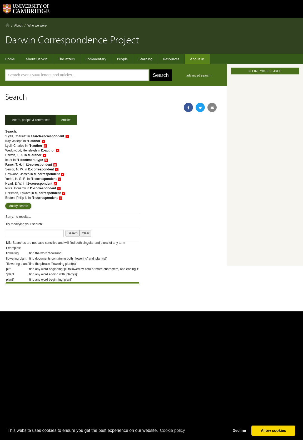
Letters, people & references (30, 120)
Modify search (18, 206)
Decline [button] (239, 430)
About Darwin (36, 59)
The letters (66, 59)
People (122, 59)
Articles (66, 120)
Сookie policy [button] (172, 430)
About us (197, 59)
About (18, 25)
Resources (171, 59)
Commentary (96, 59)
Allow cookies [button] (273, 430)
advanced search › (199, 75)
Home (7, 25)
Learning (145, 59)
